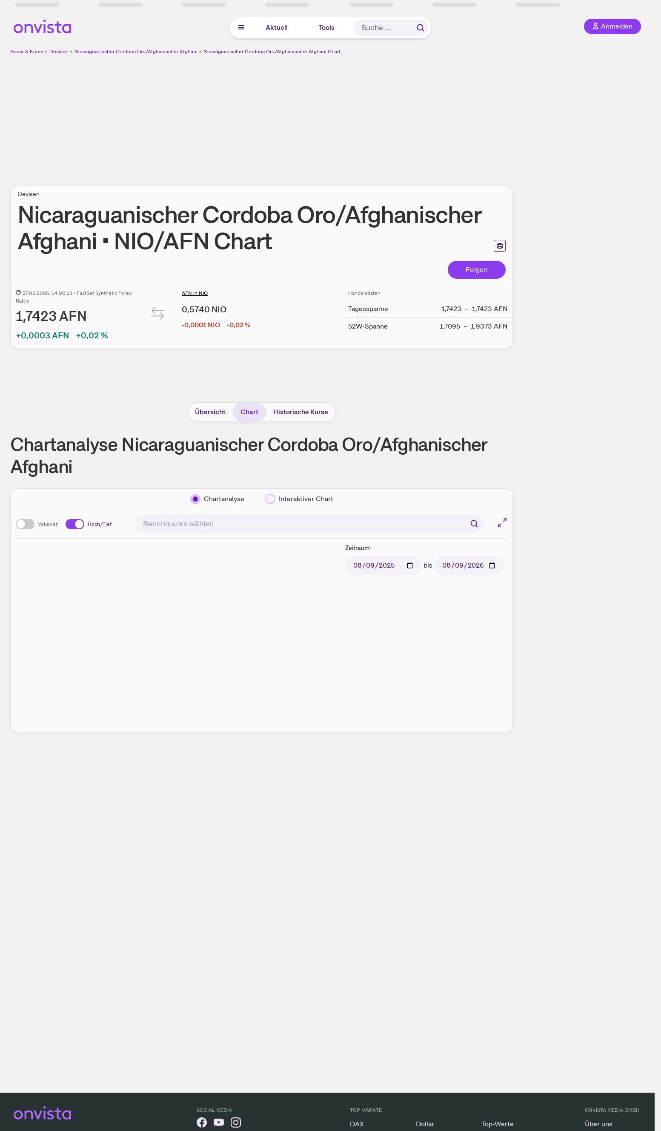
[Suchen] (474, 523)
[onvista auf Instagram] (236, 1124)
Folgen (477, 269)
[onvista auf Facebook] (202, 1124)
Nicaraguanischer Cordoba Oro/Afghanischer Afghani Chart (272, 51)
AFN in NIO (195, 293)
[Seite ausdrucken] (500, 246)
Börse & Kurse (26, 51)
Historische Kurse (300, 411)
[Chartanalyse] (217, 499)
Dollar (425, 1123)
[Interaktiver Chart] (299, 499)
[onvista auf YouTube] (219, 1124)
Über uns (598, 1123)
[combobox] (309, 523)
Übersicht (210, 411)
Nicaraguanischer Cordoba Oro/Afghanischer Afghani (135, 51)
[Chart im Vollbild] (502, 522)
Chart (249, 411)
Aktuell (277, 27)
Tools (327, 27)
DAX (357, 1123)
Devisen (59, 51)
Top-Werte (498, 1123)
